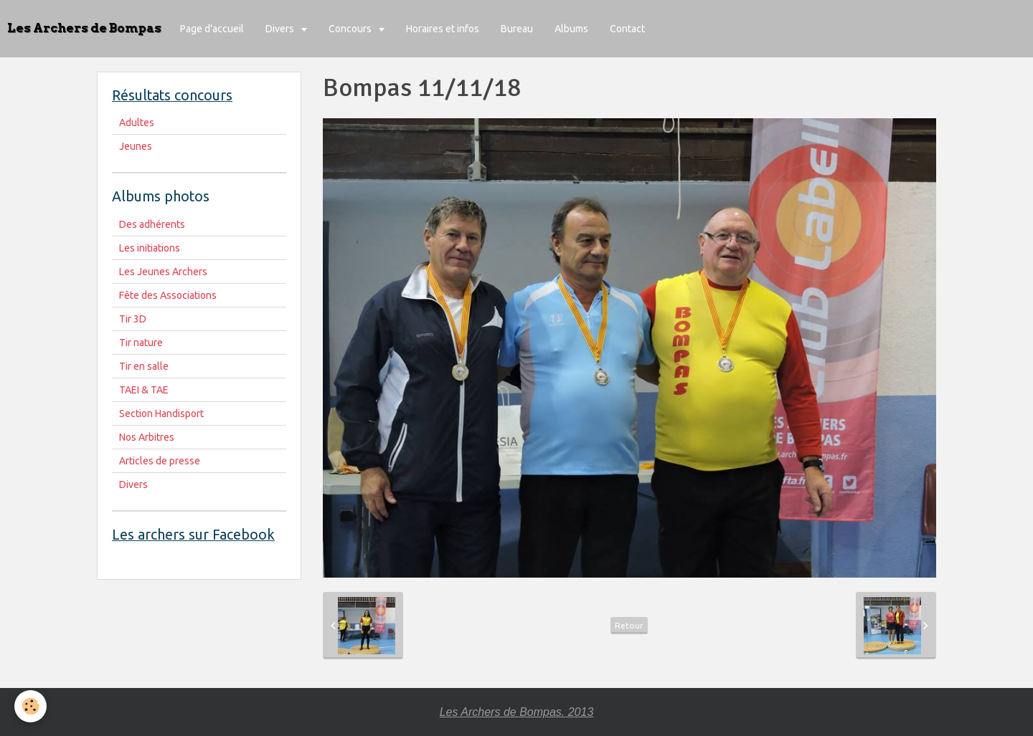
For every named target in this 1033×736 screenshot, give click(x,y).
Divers (280, 28)
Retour (629, 625)
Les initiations (149, 248)
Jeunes (135, 146)
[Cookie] (30, 706)
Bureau (517, 28)
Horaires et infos (442, 28)
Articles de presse (159, 461)
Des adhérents (152, 224)
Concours (351, 28)
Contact (627, 28)
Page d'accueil (212, 28)
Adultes (136, 122)
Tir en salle (144, 366)
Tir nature (141, 342)
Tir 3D (132, 319)
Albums (571, 28)
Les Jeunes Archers (163, 271)
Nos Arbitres (146, 437)
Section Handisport (161, 413)
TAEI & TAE (144, 390)
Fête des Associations (168, 295)
